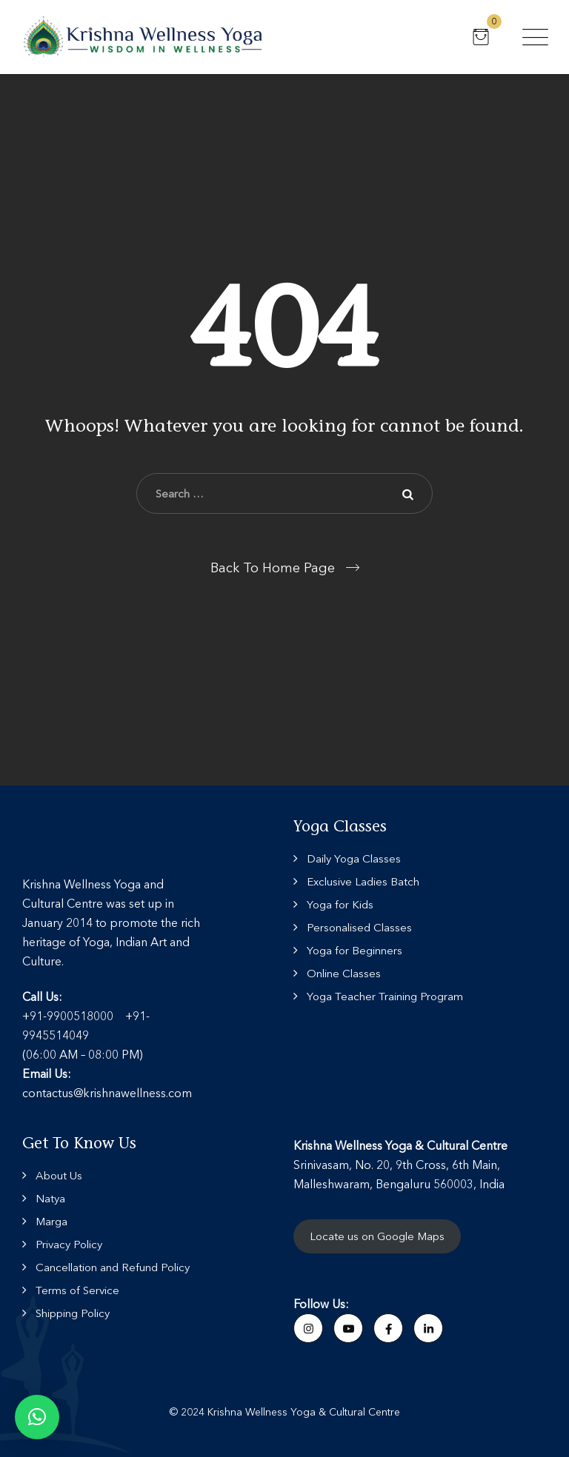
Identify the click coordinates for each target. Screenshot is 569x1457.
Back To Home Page (272, 568)
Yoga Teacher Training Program (385, 996)
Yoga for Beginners (354, 950)
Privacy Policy (69, 1244)
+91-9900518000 (67, 1015)
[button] (37, 1417)
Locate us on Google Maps (377, 1236)
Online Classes (344, 973)
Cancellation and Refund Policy (113, 1267)
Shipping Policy (73, 1313)
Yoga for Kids (340, 904)
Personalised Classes (359, 927)
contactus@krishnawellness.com (107, 1092)
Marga (51, 1221)
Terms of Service (77, 1290)
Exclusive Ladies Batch (363, 881)
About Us (59, 1175)
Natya (50, 1198)
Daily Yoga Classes (354, 858)
